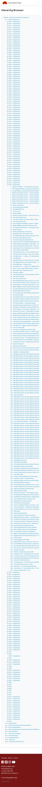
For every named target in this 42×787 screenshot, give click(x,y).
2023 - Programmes (14, 717)
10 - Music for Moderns (17, 205)
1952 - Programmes (14, 183)
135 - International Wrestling (18, 462)
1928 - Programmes (14, 136)
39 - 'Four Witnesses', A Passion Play (20, 264)
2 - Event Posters (11, 723)
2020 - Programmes (14, 711)
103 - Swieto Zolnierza (16, 395)
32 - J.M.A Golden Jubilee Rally (19, 250)
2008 (10, 686)
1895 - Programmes (14, 68)
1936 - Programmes (14, 152)
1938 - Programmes (14, 156)
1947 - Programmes (14, 172)
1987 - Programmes (14, 639)
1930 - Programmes (14, 140)
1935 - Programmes (14, 150)
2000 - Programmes (14, 670)
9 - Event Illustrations (13, 737)
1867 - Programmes (14, 23)
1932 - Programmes (14, 144)
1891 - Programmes (14, 60)
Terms (16, 758)
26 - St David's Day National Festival (20, 238)
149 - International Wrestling (18, 490)
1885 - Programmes (14, 50)
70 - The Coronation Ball (17, 327)
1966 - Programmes (14, 597)
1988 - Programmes (14, 641)
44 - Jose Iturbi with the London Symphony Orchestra (25, 274)
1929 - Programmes (14, 138)
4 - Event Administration (14, 727)
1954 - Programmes (14, 572)
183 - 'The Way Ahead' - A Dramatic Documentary (24, 562)
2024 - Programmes (14, 719)
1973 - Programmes (14, 611)
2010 (10, 690)
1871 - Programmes (14, 25)
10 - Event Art (11, 739)
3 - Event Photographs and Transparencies (19, 725)
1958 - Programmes (14, 580)
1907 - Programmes (14, 93)
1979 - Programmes (14, 623)
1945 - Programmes (14, 168)
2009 (10, 688)
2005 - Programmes (14, 680)
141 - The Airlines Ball (16, 474)
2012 (10, 694)
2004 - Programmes (14, 678)
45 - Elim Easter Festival (17, 276)
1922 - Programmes (14, 123)
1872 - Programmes (14, 28)
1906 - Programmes (14, 91)
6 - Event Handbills (12, 731)
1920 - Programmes (14, 119)
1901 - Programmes (14, 80)
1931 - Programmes (14, 142)
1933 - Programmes (14, 146)
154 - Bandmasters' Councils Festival (20, 501)
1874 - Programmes (14, 32)
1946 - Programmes (14, 170)
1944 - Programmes (14, 166)
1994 (10, 658)
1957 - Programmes (14, 578)
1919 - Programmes (14, 117)
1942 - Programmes (14, 162)
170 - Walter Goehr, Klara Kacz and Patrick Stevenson (25, 533)
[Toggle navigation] (38, 3)
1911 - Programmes (14, 101)
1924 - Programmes (14, 127)
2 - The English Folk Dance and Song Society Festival (25, 189)
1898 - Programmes (14, 74)
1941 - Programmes (14, 160)
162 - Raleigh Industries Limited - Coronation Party (24, 517)
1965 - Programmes (14, 595)
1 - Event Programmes (13, 19)
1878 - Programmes (14, 40)
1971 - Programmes (14, 607)
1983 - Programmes (14, 631)
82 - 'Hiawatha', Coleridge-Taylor (19, 352)
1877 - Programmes (14, 38)
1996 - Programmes (14, 662)
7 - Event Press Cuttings (14, 733)
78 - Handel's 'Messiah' (17, 344)
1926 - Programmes (14, 132)
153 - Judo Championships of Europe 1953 (22, 499)
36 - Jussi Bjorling (15, 258)
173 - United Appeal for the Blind (19, 539)
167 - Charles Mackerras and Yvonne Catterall (23, 527)
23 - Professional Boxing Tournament (21, 231)
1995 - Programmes (14, 660)
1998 (10, 666)
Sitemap (4, 758)
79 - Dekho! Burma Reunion (18, 346)
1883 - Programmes (14, 46)
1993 (10, 652)
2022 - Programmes (14, 715)
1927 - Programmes (14, 134)
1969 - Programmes (14, 603)
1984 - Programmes (14, 633)
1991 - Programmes (14, 648)
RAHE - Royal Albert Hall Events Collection (17, 17)
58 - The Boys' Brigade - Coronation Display (22, 303)
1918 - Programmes (14, 115)
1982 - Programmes (14, 629)
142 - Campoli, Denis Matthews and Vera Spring (24, 476)
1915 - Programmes (14, 109)
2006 (10, 682)
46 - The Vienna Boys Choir (18, 278)
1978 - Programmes (14, 621)
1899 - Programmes (14, 76)
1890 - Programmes (14, 58)
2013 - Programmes (14, 697)
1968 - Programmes (14, 601)
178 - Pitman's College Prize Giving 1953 (22, 552)
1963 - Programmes (14, 590)
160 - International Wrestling (18, 513)
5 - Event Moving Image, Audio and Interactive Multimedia (23, 729)
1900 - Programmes (14, 78)
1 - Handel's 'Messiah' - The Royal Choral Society (24, 187)
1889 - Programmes (14, 56)
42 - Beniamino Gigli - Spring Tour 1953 (21, 270)
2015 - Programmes (14, 701)
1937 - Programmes (14, 154)
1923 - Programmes (14, 125)
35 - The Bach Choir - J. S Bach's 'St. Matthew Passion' (25, 256)
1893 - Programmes (14, 64)
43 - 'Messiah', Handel (16, 272)
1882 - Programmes (14, 44)
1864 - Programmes (14, 21)
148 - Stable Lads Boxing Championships (22, 488)
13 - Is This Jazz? (15, 211)
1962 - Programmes (14, 588)
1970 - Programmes (14, 605)
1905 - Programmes (14, 89)
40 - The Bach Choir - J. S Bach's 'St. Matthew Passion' (25, 266)
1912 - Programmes (14, 103)
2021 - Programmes (14, 713)
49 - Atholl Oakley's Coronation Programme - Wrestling (26, 284)
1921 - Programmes (14, 121)
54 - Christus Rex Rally (16, 295)
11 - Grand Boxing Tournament (19, 207)
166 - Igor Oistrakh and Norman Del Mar (21, 525)
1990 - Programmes (14, 646)
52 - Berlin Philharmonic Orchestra (20, 291)
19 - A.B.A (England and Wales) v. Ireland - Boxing (24, 223)
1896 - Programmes (14, 70)
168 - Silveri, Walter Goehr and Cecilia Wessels (23, 529)
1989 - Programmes (14, 643)
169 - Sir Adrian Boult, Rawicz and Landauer (22, 531)
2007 (10, 684)
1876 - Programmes (14, 36)
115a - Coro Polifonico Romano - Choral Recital (23, 421)
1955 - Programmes (14, 574)
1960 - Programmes (14, 584)
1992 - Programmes (14, 650)
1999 (10, 668)
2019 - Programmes (14, 709)
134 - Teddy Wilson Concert (18, 460)
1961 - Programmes (14, 586)
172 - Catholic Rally (15, 537)
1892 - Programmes (14, 62)
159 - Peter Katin (15, 511)
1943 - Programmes (14, 164)
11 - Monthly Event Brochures (15, 741)
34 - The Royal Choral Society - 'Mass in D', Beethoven (25, 254)
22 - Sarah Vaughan (16, 229)
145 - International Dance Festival (20, 482)
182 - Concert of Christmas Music (20, 560)
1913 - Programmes (14, 105)
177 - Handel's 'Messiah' (17, 550)
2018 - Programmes (14, 707)
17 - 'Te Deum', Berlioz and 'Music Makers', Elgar (24, 219)
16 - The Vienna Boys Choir (18, 217)
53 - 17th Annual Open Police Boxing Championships (25, 293)
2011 (10, 692)
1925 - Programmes (14, 129)
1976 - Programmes (14, 617)
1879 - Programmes (14, 42)
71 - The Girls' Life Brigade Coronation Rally (22, 329)
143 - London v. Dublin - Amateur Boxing (22, 478)
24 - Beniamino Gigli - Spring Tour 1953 (21, 233)
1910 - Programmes (14, 99)
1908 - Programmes (14, 95)
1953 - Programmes (14, 184)
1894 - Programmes (14, 66)
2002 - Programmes (14, 674)
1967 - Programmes (14, 599)
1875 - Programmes (14, 34)
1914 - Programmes (14, 107)
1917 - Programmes (14, 113)
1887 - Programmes (14, 54)
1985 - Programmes (14, 635)
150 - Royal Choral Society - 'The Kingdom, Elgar (24, 493)
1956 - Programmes (14, 576)
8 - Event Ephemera (12, 735)
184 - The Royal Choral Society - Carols (21, 564)
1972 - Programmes (14, 609)
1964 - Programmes (14, 592)
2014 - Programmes (14, 699)
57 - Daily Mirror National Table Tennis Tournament (24, 301)
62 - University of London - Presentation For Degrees (25, 311)
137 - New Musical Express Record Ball (21, 466)
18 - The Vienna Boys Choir (18, 221)
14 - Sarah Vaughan (16, 213)
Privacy (10, 758)
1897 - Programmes (14, 72)
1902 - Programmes (14, 83)
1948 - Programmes (14, 174)
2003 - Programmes (14, 676)
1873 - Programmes (14, 29)
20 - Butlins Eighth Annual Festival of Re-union (23, 225)
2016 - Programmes (14, 703)
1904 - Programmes (14, 87)
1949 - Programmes (14, 176)
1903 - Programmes (14, 85)
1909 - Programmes (14, 97)
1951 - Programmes (14, 180)
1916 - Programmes (14, 111)
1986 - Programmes (14, 637)
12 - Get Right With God (17, 209)
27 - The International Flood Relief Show (21, 240)
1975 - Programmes (14, 615)
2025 (10, 721)
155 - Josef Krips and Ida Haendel (20, 503)
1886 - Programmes (14, 52)
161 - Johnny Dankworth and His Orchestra (22, 515)
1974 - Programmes (14, 613)
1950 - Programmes (14, 178)
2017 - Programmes (14, 705)
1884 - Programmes (14, 48)
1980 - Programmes (14, 625)
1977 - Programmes (14, 619)
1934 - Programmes (14, 148)
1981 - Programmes (14, 627)
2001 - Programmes (14, 672)
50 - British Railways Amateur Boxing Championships (25, 287)
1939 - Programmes (14, 158)
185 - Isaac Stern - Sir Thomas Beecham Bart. (23, 566)
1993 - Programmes (14, 656)
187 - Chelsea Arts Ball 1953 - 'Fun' (20, 570)
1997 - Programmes (14, 664)
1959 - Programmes (14, 582)
